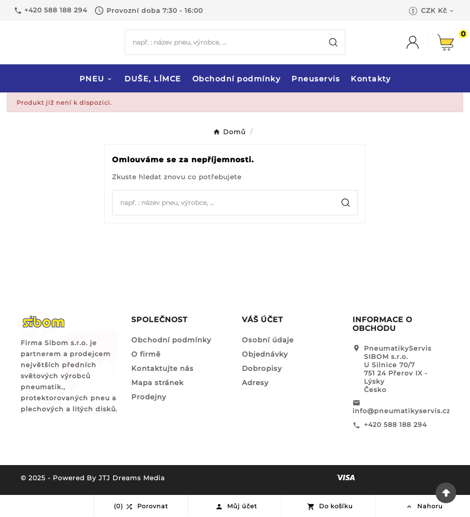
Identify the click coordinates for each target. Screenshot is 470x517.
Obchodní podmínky (171, 339)
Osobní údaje (268, 339)
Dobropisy (262, 368)
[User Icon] (421, 42)
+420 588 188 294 (395, 424)
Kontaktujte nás (162, 368)
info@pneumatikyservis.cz (401, 411)
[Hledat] (223, 42)
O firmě (146, 354)
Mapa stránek (157, 382)
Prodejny (148, 396)
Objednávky (265, 354)
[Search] (333, 42)
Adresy (255, 382)
